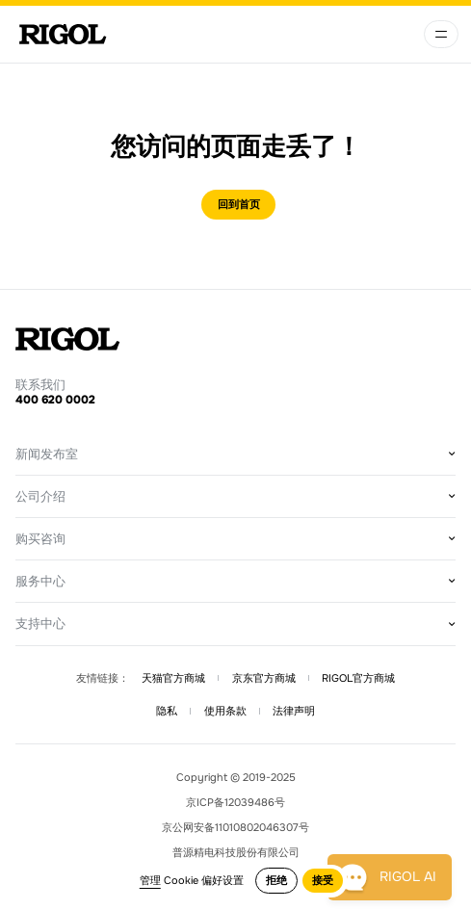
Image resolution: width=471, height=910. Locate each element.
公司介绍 (40, 496)
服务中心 (40, 581)
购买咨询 (40, 539)
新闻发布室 (46, 454)
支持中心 (40, 623)
